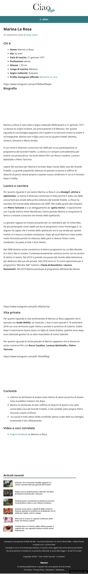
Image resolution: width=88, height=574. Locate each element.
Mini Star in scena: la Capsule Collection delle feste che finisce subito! (34, 519)
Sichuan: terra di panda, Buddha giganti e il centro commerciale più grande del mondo (33, 483)
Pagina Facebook (18, 434)
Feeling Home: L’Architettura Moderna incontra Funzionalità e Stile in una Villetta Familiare (34, 502)
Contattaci (60, 556)
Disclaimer (50, 570)
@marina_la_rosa (48, 77)
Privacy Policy (38, 570)
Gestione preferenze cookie (78, 572)
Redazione (60, 570)
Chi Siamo (28, 570)
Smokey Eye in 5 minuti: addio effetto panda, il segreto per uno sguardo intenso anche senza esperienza (34, 528)
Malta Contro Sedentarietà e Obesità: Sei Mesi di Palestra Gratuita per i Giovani (34, 493)
